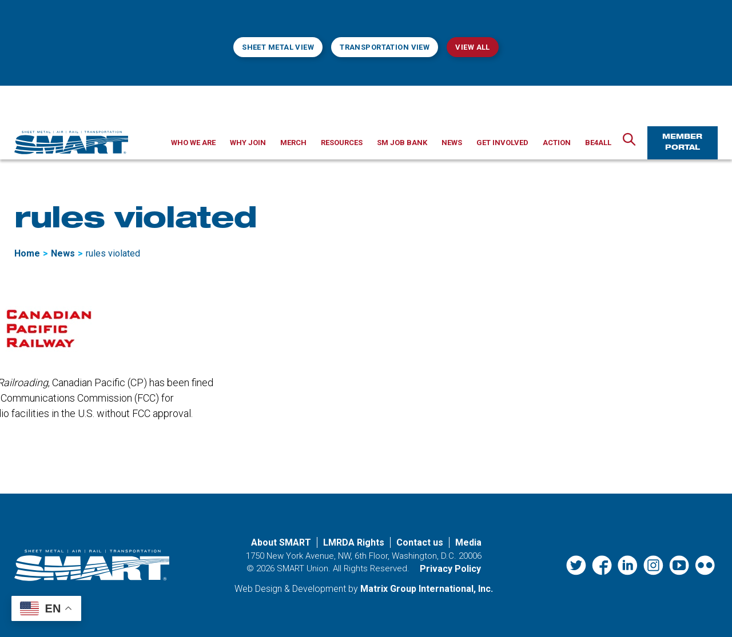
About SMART (281, 542)
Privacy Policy (450, 568)
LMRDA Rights (353, 542)
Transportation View (384, 47)
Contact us (419, 542)
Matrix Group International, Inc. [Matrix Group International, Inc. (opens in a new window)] (426, 588)
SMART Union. (304, 568)
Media (468, 542)
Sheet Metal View (278, 47)
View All (472, 47)
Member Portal (682, 142)
